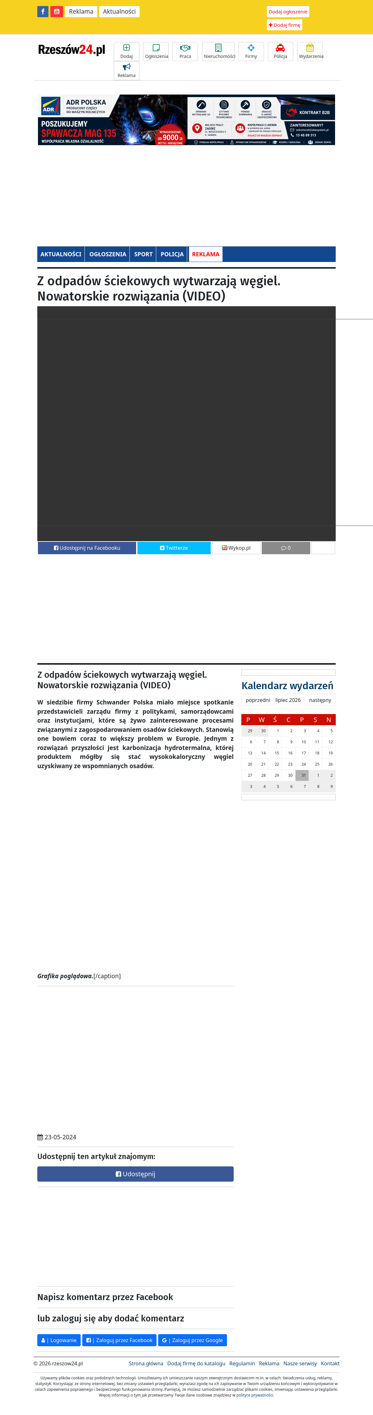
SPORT (143, 254)
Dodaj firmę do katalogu (196, 1363)
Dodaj (126, 51)
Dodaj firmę (284, 25)
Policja (280, 51)
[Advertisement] (186, 192)
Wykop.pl (236, 547)
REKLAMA (206, 254)
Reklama (81, 11)
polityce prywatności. (255, 1395)
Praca (185, 51)
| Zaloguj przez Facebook (119, 1340)
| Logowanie (59, 1340)
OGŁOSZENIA (107, 254)
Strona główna (146, 1363)
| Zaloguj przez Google (192, 1340)
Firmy (251, 51)
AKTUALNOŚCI (60, 254)
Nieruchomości (219, 51)
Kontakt (330, 1363)
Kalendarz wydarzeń (287, 686)
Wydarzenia (311, 51)
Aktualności (119, 11)
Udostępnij (135, 1174)
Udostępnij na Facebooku (87, 547)
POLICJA (172, 254)
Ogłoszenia (156, 51)
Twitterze (174, 547)
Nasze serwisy (300, 1363)
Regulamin (242, 1363)
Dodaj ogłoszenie (288, 11)
